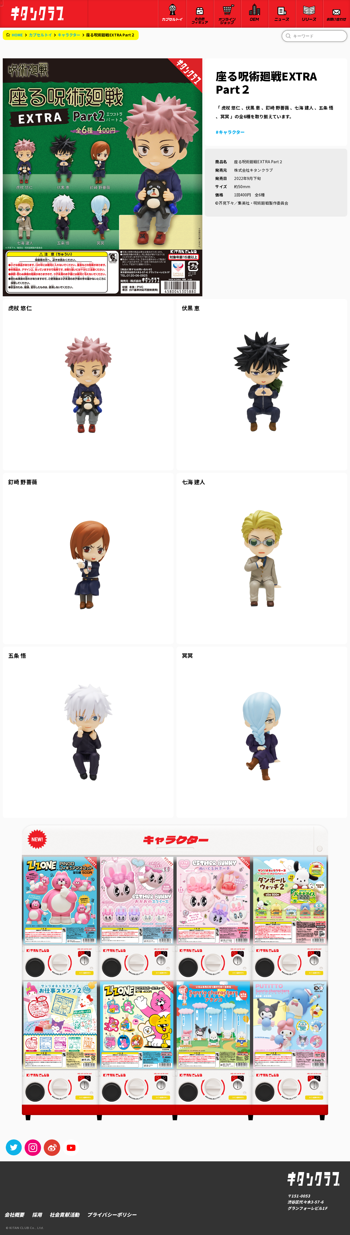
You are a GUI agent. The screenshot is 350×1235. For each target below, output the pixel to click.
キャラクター (69, 35)
